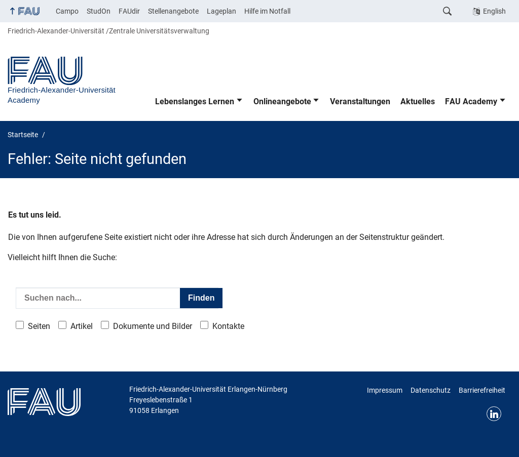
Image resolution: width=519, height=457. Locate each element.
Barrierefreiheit (482, 390)
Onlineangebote (282, 101)
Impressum (384, 390)
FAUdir (129, 11)
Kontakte (228, 326)
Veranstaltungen (360, 101)
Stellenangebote (173, 11)
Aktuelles (417, 101)
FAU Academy (471, 101)
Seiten (39, 326)
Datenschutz (431, 390)
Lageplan (221, 11)
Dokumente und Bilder (152, 326)
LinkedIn (494, 413)
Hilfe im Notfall (267, 11)
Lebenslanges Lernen (194, 101)
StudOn (98, 11)
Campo (67, 11)
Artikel (81, 326)
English (494, 11)
